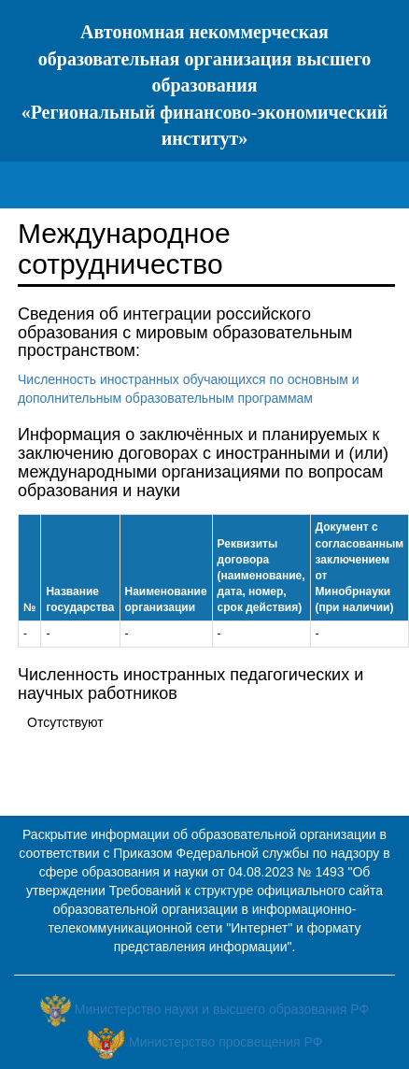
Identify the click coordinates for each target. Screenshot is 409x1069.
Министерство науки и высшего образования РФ (222, 1009)
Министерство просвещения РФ (225, 1041)
